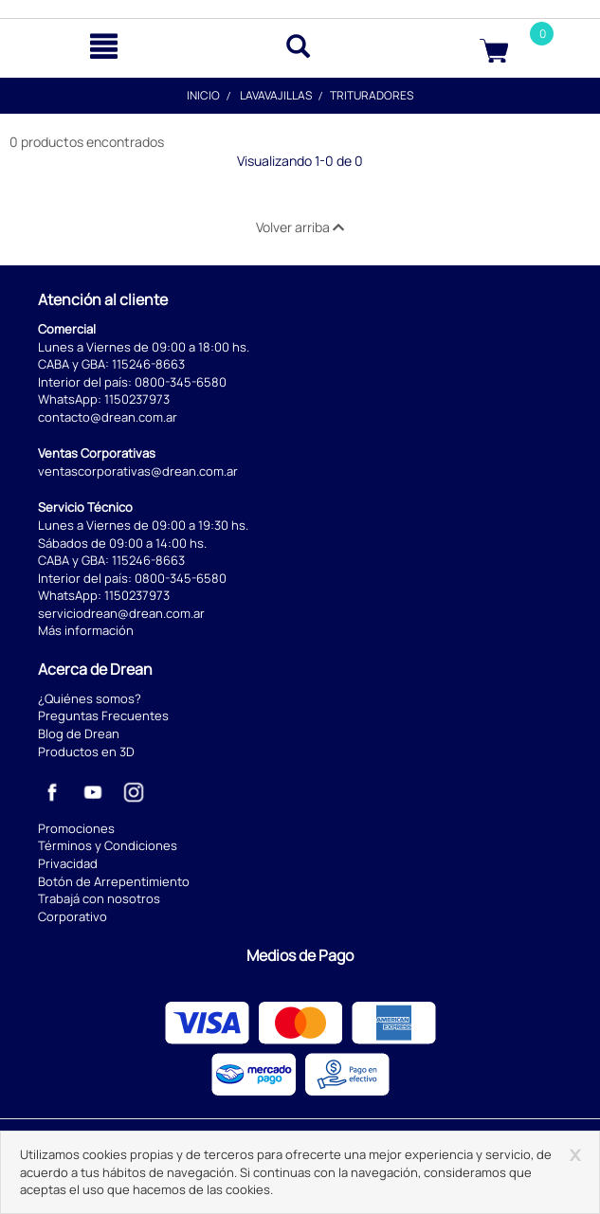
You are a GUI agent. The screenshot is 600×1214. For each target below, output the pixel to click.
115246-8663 (148, 363)
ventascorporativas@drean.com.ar (138, 471)
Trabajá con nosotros (99, 898)
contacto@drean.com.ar (107, 417)
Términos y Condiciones (107, 845)
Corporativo (72, 916)
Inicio (203, 95)
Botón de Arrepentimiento (114, 881)
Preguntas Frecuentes (103, 715)
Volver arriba (300, 227)
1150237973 (137, 399)
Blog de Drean (78, 733)
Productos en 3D (86, 751)
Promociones (76, 828)
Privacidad (68, 863)
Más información (86, 630)
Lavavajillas (276, 95)
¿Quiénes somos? (89, 698)
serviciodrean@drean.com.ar (121, 613)
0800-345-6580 (181, 381)
